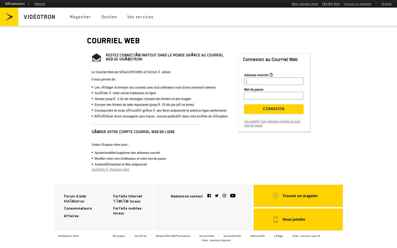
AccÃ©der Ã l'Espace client (110, 169)
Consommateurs (78, 208)
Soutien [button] (109, 17)
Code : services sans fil (306, 236)
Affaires (39, 4)
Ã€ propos (118, 236)
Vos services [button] (141, 17)
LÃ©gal (278, 236)
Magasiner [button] (81, 17)
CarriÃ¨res (140, 236)
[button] (274, 109)
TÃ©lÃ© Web (331, 4)
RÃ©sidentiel (15, 4)
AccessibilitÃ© (232, 236)
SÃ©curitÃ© (257, 236)
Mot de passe (253, 89)
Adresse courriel (256, 75)
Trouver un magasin (358, 4)
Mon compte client (305, 4)
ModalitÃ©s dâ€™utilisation (173, 236)
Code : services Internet (216, 240)
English (387, 4)
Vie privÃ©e (207, 236)
